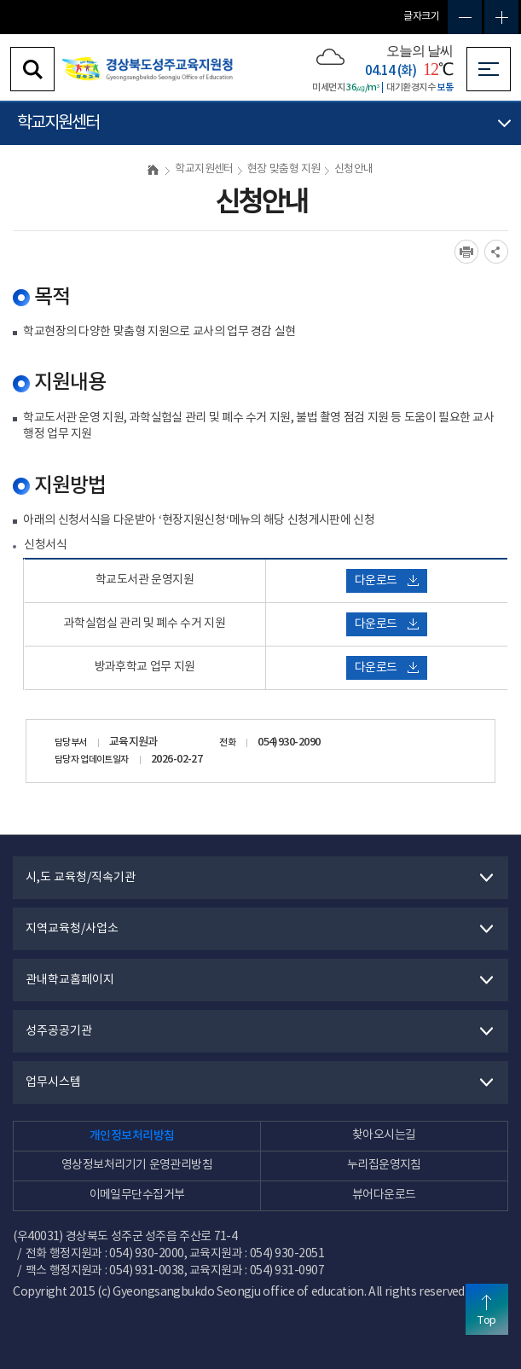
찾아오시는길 (384, 1135)
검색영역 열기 (32, 69)
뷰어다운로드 (384, 1195)
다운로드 (387, 581)
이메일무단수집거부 (137, 1195)
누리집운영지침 (384, 1165)
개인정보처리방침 (132, 1135)
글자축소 (465, 17)
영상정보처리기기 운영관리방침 (136, 1165)
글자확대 (501, 17)
